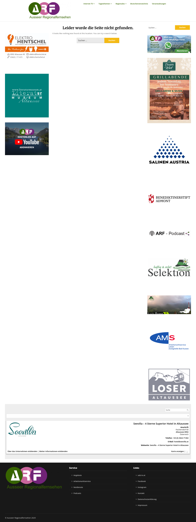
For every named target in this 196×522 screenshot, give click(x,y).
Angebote (78, 475)
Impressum (142, 505)
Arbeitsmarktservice (82, 481)
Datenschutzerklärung (147, 499)
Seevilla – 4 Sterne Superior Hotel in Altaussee (169, 445)
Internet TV (88, 3)
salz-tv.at (141, 475)
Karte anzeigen (177, 451)
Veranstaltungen (159, 3)
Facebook (142, 481)
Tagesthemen (104, 3)
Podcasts (77, 493)
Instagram (142, 487)
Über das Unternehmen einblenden (22, 451)
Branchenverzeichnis (139, 3)
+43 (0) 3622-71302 (180, 438)
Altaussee (180, 432)
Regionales (120, 3)
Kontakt (141, 493)
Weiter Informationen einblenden (53, 451)
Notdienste (78, 487)
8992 (186, 432)
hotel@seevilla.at (181, 441)
